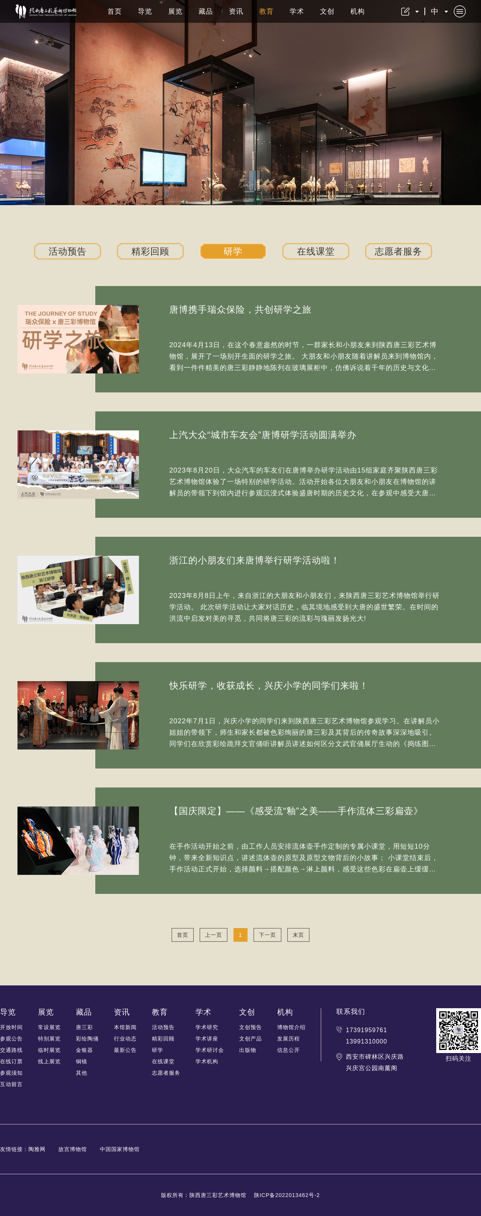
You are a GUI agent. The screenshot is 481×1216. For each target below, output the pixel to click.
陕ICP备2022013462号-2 (287, 1195)
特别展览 (49, 1039)
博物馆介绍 (291, 1027)
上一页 (213, 935)
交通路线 (11, 1050)
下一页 (267, 935)
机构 (357, 11)
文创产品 (250, 1039)
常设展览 (49, 1027)
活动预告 (68, 251)
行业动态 (125, 1039)
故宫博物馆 (72, 1149)
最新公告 (125, 1050)
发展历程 (288, 1039)
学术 (297, 11)
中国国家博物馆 (120, 1149)
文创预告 (250, 1027)
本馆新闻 (125, 1027)
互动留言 (11, 1084)
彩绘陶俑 (87, 1039)
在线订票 (11, 1061)
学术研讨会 (210, 1050)
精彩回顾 (150, 251)
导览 (145, 11)
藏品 (206, 11)
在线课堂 (316, 251)
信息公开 (288, 1050)
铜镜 (81, 1061)
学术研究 (207, 1027)
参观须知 (11, 1073)
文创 (327, 11)
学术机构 (207, 1061)
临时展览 (49, 1050)
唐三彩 (84, 1027)
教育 (266, 11)
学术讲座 (207, 1039)
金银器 (84, 1050)
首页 (114, 11)
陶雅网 (37, 1149)
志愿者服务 (398, 251)
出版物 (247, 1050)
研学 (233, 251)
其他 (81, 1073)
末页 (298, 935)
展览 (175, 11)
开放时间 (11, 1027)
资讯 (236, 11)
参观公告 (11, 1039)
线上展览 (49, 1061)
